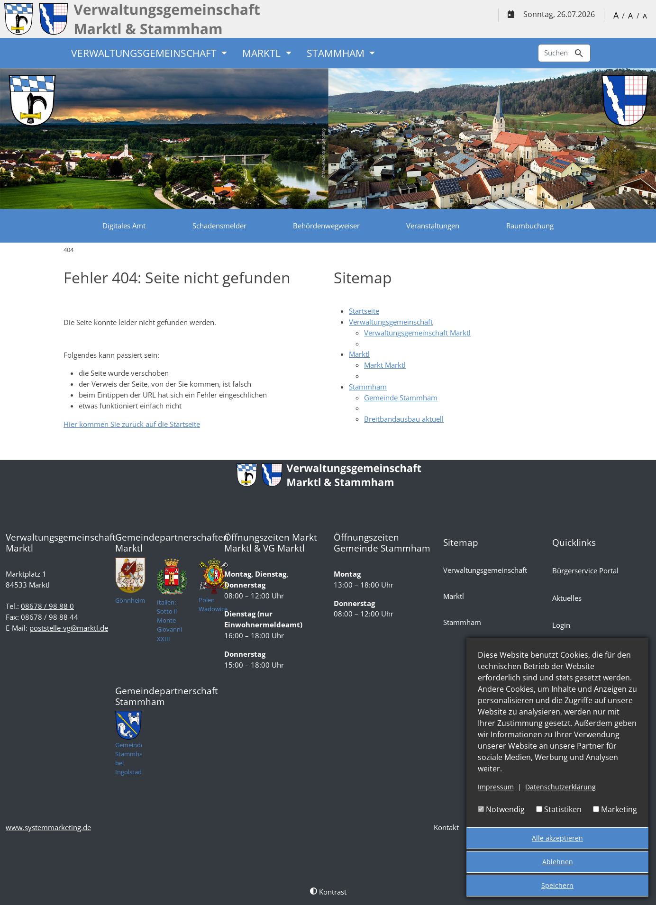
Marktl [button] (262, 53)
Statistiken (559, 809)
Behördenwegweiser (326, 225)
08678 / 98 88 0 (47, 606)
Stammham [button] (337, 53)
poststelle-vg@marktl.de (68, 628)
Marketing (615, 809)
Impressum (496, 786)
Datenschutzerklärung (560, 786)
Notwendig (501, 809)
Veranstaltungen (432, 225)
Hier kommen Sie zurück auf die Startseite (132, 424)
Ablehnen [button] (557, 861)
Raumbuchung (530, 225)
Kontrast (328, 891)
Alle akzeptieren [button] (557, 837)
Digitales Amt (124, 225)
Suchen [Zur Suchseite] (564, 53)
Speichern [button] (557, 885)
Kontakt (446, 827)
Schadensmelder (219, 225)
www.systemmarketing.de (48, 827)
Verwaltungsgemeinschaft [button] (145, 53)
